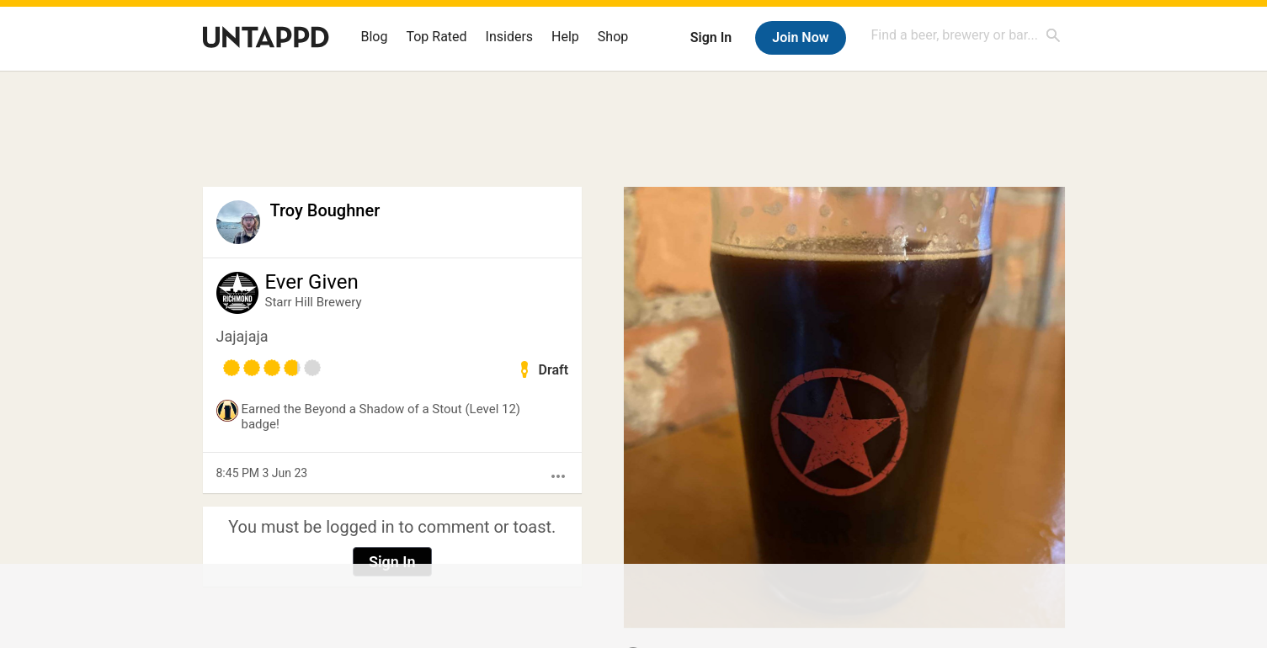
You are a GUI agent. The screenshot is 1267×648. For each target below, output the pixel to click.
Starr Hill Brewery (313, 302)
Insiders (510, 37)
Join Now (800, 37)
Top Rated (436, 37)
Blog (374, 37)
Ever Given (312, 282)
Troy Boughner (325, 210)
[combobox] (966, 35)
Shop (613, 37)
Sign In (711, 37)
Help (565, 37)
